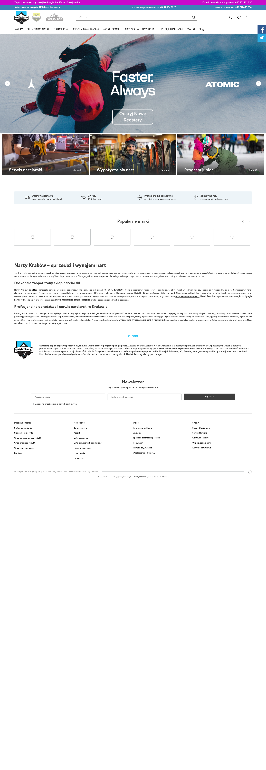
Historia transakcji (82, 448)
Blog (201, 29)
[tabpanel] (133, 83)
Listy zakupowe (238, 17)
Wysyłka (137, 433)
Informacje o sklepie (142, 428)
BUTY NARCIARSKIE (38, 29)
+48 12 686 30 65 (168, 8)
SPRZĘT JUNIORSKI (171, 29)
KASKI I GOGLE (112, 29)
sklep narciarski (40, 290)
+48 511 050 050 (243, 8)
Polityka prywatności (142, 448)
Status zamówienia (23, 428)
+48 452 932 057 (243, 3)
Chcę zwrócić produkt (24, 443)
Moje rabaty (79, 453)
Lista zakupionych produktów (87, 443)
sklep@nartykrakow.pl (122, 477)
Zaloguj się (230, 17)
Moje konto (79, 423)
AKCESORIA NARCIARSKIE (140, 29)
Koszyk (77, 433)
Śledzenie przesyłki (23, 433)
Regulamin (138, 443)
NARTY (18, 29)
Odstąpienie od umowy (144, 453)
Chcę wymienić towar (24, 448)
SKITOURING (61, 29)
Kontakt (18, 453)
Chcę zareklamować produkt (27, 438)
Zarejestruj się (80, 428)
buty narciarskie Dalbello (187, 297)
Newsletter (133, 382)
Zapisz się (209, 397)
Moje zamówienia (22, 423)
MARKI (191, 29)
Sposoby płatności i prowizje (146, 438)
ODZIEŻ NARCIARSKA (86, 29)
